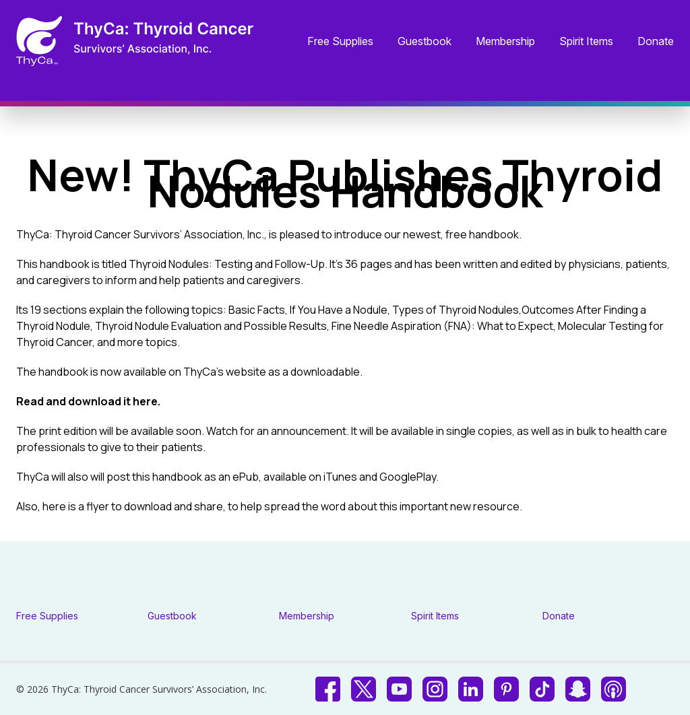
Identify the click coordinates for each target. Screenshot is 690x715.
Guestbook (424, 42)
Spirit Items (586, 42)
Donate (655, 42)
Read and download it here (87, 401)
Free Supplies (340, 42)
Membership (505, 42)
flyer (97, 506)
